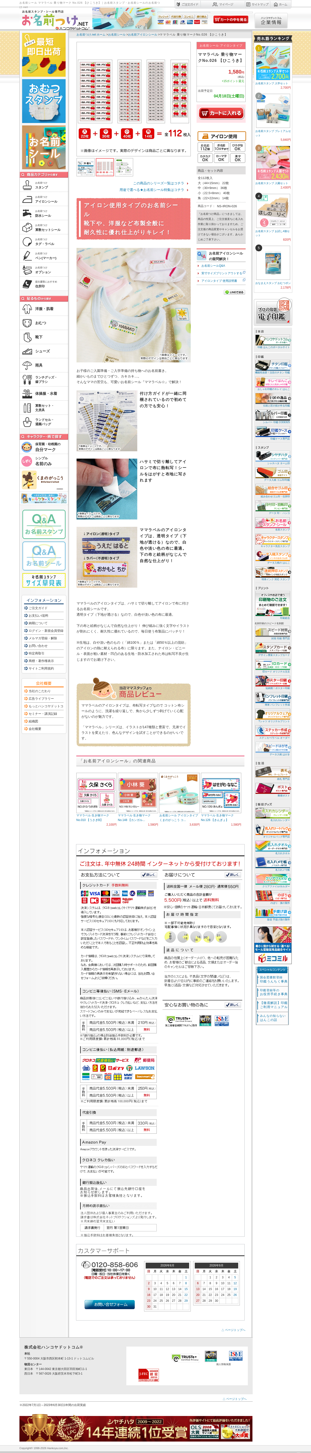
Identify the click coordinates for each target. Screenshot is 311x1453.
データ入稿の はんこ (272, 557)
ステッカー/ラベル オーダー (272, 732)
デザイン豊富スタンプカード (272, 649)
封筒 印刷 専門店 (272, 632)
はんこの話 (273, 1018)
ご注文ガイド (38, 608)
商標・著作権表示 (41, 661)
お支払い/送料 (39, 615)
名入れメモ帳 (272, 864)
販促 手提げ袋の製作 (272, 913)
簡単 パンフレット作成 (272, 699)
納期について (38, 623)
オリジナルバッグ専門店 (272, 831)
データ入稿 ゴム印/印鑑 (272, 474)
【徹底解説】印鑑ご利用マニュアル (274, 1005)
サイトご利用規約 (41, 668)
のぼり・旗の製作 (272, 897)
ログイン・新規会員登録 (46, 630)
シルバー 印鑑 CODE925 (272, 416)
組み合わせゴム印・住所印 (272, 490)
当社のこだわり (40, 691)
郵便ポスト (272, 790)
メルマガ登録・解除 (43, 638)
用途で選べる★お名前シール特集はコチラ (152, 190)
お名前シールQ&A (213, 265)
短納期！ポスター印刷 (272, 682)
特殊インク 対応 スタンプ (272, 573)
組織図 (33, 721)
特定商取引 (36, 653)
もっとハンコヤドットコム (48, 706)
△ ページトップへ (233, 1330)
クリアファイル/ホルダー (272, 880)
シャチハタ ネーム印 (272, 457)
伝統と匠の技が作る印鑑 (272, 400)
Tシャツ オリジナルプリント (272, 715)
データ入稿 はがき (272, 748)
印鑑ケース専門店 (272, 433)
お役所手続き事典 (274, 992)
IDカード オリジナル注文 (272, 666)
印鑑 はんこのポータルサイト (272, 341)
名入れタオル (272, 847)
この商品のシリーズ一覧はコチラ (158, 183)
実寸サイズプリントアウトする (221, 273)
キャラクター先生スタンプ (272, 540)
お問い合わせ (38, 646)
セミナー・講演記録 (43, 714)
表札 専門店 (272, 773)
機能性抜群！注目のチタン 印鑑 (272, 366)
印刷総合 (272, 605)
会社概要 (35, 729)
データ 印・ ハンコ (272, 507)
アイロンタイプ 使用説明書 (219, 281)
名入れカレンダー (272, 814)
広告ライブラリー (41, 698)
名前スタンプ (272, 524)
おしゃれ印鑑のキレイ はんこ (272, 383)
